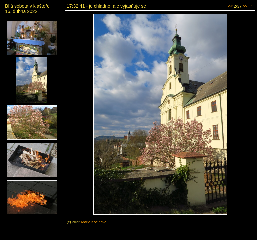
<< (230, 6)
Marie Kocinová (93, 222)
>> (245, 6)
